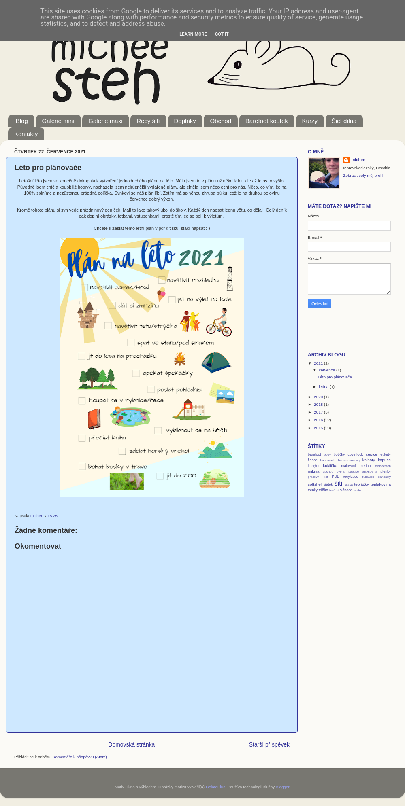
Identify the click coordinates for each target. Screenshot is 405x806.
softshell (315, 484)
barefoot (314, 454)
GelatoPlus (215, 787)
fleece (313, 460)
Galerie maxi (105, 120)
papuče (353, 471)
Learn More (193, 34)
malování (348, 466)
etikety (385, 454)
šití (339, 483)
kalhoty (368, 460)
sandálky (384, 477)
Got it (222, 34)
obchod (328, 471)
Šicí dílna (344, 120)
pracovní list (318, 477)
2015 (319, 428)
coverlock (355, 454)
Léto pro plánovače (335, 377)
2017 (319, 412)
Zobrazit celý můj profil (363, 175)
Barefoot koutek (266, 120)
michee (358, 159)
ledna (324, 386)
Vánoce (346, 490)
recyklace (350, 477)
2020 (319, 397)
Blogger (283, 787)
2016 (319, 420)
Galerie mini (58, 120)
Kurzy (310, 120)
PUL (335, 477)
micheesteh (383, 466)
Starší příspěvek (269, 744)
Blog (22, 120)
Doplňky (185, 120)
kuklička (330, 465)
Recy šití (148, 120)
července (327, 370)
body (327, 454)
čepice (371, 454)
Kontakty (26, 133)
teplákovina (381, 484)
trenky (313, 490)
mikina (314, 471)
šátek (328, 484)
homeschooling (349, 460)
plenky (385, 471)
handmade (327, 460)
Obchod (220, 120)
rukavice (368, 477)
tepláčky (361, 484)
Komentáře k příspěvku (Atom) (80, 757)
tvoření (334, 490)
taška (349, 484)
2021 (319, 363)
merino (365, 466)
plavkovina (369, 471)
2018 (319, 404)
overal (341, 471)
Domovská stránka (132, 744)
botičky (339, 454)
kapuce (384, 460)
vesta (357, 490)
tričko (323, 490)
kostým (313, 466)
